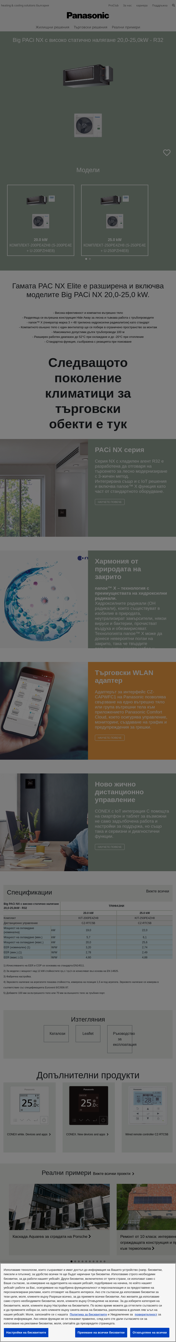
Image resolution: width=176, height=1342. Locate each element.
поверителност (146, 1314)
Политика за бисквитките (88, 1314)
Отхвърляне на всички (150, 1332)
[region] (88, 1302)
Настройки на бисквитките (26, 1332)
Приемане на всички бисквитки (101, 1332)
